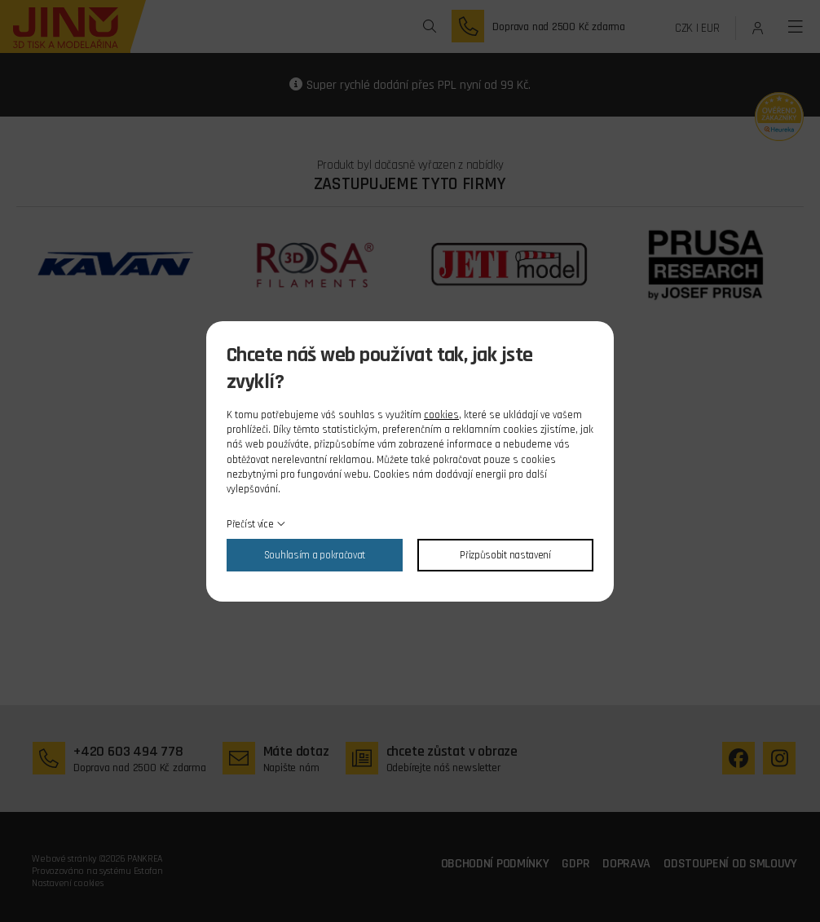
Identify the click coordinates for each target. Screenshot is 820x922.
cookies (441, 414)
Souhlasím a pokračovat (314, 555)
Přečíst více (250, 524)
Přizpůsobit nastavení (505, 555)
